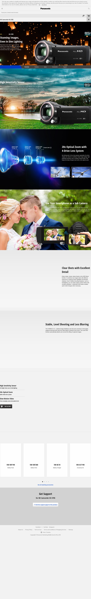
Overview (26, 67)
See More (44, 4)
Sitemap (71, 529)
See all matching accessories (45, 485)
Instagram (51, 527)
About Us (20, 529)
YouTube (45, 527)
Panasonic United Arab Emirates (9, 12)
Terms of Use (38, 529)
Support (65, 67)
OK (39, 4)
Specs (45, 67)
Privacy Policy (28, 529)
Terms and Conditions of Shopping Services (55, 529)
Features (37, 67)
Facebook (38, 527)
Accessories (55, 67)
